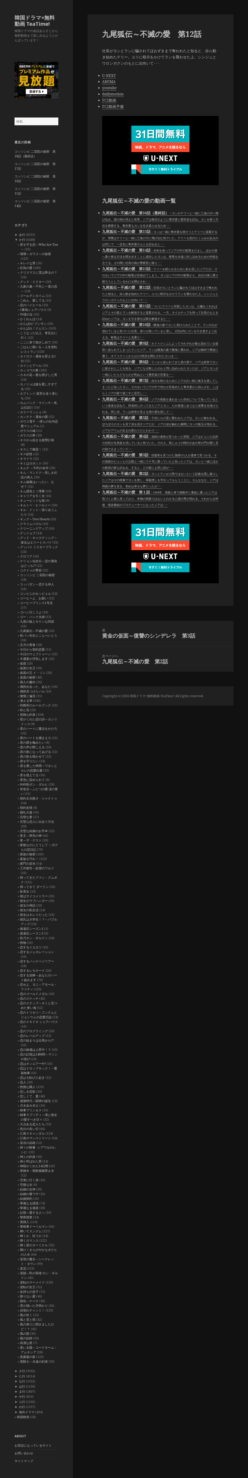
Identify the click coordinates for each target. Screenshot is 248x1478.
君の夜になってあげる (35, 752)
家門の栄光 (27, 863)
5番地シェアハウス (33, 310)
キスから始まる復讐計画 (37, 440)
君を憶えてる (29, 775)
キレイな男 (27, 263)
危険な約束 (27, 714)
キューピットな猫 (32, 500)
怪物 (23, 942)
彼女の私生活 (29, 910)
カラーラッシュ (31, 412)
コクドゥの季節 (31, 570)
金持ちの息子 (29, 1292)
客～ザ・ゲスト (31, 840)
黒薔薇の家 (27, 1357)
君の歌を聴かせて (32, 756)
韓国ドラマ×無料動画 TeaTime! (35, 20)
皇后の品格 (27, 1143)
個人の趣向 (27, 682)
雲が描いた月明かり (34, 1305)
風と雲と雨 (27, 1319)
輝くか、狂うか (31, 1236)
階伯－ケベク (29, 1301)
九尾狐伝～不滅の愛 (34, 631)
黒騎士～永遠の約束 (34, 1361)
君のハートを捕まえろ (35, 738)
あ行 (22, 235)
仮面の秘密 (27, 677)
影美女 (24, 891)
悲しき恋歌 (27, 1091)
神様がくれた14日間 (34, 1166)
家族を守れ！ (29, 859)
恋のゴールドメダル (34, 994)
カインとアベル (31, 365)
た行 (22, 1376)
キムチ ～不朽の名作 (34, 468)
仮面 (23, 663)
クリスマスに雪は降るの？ (38, 272)
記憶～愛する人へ (32, 1212)
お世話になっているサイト (33, 1445)
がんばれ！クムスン (34, 328)
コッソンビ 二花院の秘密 (37, 575)
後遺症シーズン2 (31, 933)
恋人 (23, 1082)
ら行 (22, 1402)
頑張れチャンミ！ (32, 1310)
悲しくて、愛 (29, 1096)
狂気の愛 (26, 268)
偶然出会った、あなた (35, 687)
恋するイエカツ (31, 947)
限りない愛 (27, 1296)
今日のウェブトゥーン (35, 654)
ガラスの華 (27, 435)
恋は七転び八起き (32, 1077)
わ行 (22, 1407)
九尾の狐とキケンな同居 (37, 621)
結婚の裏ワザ (29, 1194)
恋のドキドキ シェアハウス (39, 1022)
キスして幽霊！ (31, 449)
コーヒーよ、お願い (34, 598)
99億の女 (26, 314)
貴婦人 (24, 1222)
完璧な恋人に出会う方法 (37, 821)
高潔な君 (26, 1343)
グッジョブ (27, 533)
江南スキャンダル (32, 1133)
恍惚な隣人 (27, 1087)
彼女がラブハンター (34, 901)
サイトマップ (24, 1461)
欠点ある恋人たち (32, 1124)
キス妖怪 (26, 454)
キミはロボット (31, 463)
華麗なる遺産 (29, 1208)
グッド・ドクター (32, 282)
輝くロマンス (29, 1240)
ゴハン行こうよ (31, 612)
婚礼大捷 (26, 812)
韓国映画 (23, 1417)
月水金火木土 (29, 1105)
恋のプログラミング (34, 1031)
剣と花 (24, 710)
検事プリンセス (31, 1110)
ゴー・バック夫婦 (32, 617)
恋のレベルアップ (32, 1036)
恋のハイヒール (31, 305)
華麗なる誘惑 (29, 1203)
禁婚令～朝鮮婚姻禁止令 (37, 1171)
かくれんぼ (27, 319)
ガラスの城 (27, 431)
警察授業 (26, 1217)
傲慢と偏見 (27, 696)
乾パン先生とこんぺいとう (38, 635)
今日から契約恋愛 (32, 649)
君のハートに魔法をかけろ (38, 728)
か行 (22, 240)
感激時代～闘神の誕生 (35, 1101)
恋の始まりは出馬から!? (37, 1040)
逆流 (23, 1268)
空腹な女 (26, 1184)
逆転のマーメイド (32, 1282)
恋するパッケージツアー (37, 961)
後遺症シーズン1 (31, 929)
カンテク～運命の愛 (34, 417)
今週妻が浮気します (34, 659)
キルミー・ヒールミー (35, 505)
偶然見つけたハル (32, 691)
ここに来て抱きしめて (35, 342)
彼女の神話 (27, 905)
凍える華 (26, 700)
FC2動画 (109, 100)
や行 (22, 1396)
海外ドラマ (26, 1412)
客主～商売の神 (31, 835)
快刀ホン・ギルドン (34, 938)
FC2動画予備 (113, 106)
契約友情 (26, 808)
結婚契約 (26, 1198)
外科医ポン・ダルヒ (34, 784)
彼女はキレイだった (34, 915)
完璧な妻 (26, 817)
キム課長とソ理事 (32, 491)
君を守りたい (29, 761)
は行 (22, 1386)
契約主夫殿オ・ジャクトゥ (38, 798)
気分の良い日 (29, 1129)
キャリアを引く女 (32, 496)
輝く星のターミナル (34, 1245)
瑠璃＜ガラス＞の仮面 (35, 254)
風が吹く (26, 1315)
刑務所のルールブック (35, 705)
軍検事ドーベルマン (34, 1226)
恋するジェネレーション (37, 952)
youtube (109, 87)
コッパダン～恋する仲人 (37, 584)
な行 (22, 1381)
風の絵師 (26, 1338)
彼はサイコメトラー (34, 896)
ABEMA (108, 81)
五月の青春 (27, 645)
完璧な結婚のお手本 (34, 831)
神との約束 (27, 1157)
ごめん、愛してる (32, 300)
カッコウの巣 (29, 370)
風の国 (24, 1333)
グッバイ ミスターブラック (39, 547)
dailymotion (113, 94)
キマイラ (26, 458)
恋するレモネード (32, 970)
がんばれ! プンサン (33, 324)
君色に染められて (32, 780)
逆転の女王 (27, 1287)
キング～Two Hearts (35, 519)
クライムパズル (31, 524)
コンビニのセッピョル (35, 593)
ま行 (22, 1391)
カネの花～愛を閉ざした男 (38, 375)
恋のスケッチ (29, 998)
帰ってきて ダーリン (34, 887)
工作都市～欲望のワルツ (37, 868)
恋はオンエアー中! (33, 1063)
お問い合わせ (24, 1453)
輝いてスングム (31, 1231)
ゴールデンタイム (32, 296)
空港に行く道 (29, 1180)
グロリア (26, 556)
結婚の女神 (27, 1189)
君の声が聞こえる (32, 747)
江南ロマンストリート (35, 1138)
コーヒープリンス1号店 (36, 603)
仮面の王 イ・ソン (33, 673)
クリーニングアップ (34, 528)
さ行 (22, 1371)
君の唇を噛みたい (32, 742)
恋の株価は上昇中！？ (35, 1050)
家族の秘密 (27, 854)
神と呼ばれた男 (31, 1161)
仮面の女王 (27, 668)
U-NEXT (109, 75)
